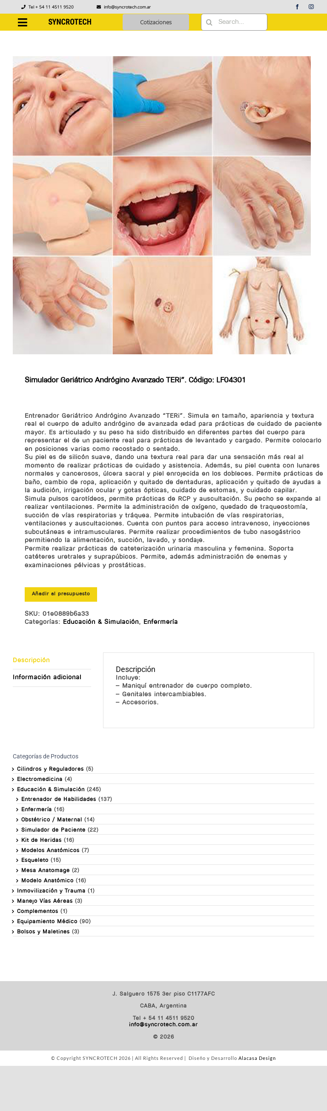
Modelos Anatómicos (50, 850)
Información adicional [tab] (47, 678)
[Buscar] (209, 22)
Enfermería (160, 622)
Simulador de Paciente (53, 830)
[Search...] (234, 22)
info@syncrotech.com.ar (163, 1025)
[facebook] (297, 6)
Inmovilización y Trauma (51, 891)
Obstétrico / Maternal (51, 820)
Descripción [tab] (31, 660)
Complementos (37, 911)
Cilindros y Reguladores (50, 769)
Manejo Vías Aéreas (45, 901)
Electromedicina (40, 779)
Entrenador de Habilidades (58, 799)
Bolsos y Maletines (43, 932)
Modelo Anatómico (47, 881)
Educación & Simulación (101, 622)
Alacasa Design (257, 1058)
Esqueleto (35, 860)
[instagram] (311, 6)
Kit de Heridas (41, 840)
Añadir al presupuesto (61, 594)
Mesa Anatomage (45, 870)
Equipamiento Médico (47, 921)
